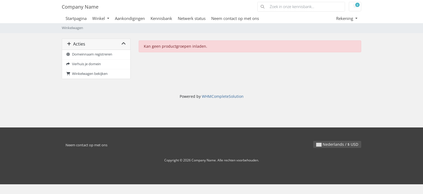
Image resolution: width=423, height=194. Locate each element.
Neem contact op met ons (235, 18)
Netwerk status (192, 18)
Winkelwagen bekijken (87, 73)
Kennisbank (161, 18)
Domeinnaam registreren (89, 54)
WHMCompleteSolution (223, 96)
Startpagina (76, 18)
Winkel (99, 18)
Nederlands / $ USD (337, 144)
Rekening (345, 18)
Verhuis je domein (83, 64)
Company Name (80, 7)
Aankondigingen (130, 18)
